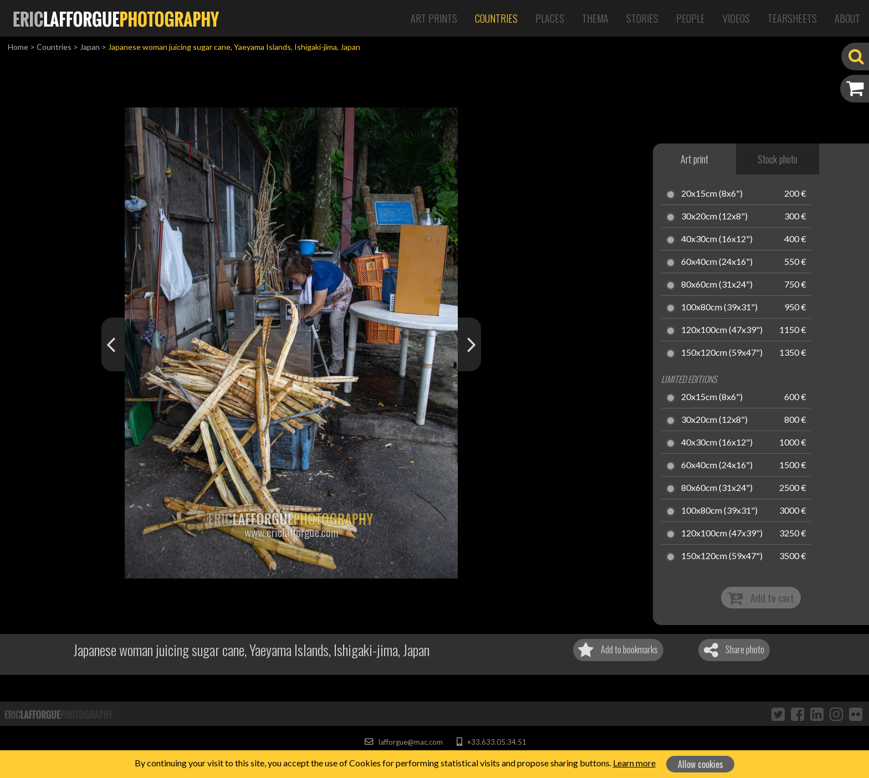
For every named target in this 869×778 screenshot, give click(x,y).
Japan (90, 47)
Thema (595, 18)
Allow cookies (700, 764)
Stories (642, 18)
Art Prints (434, 18)
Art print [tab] (694, 159)
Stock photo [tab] (778, 159)
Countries (496, 18)
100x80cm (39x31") (719, 307)
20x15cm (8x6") (712, 194)
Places (549, 18)
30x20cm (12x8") (714, 216)
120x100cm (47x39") (722, 330)
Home (18, 47)
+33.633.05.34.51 (491, 742)
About (847, 18)
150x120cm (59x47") (722, 353)
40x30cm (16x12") (717, 239)
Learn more (634, 762)
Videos (736, 18)
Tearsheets (792, 18)
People (690, 18)
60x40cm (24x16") (717, 262)
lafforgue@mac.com (403, 742)
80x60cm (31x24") (717, 284)
